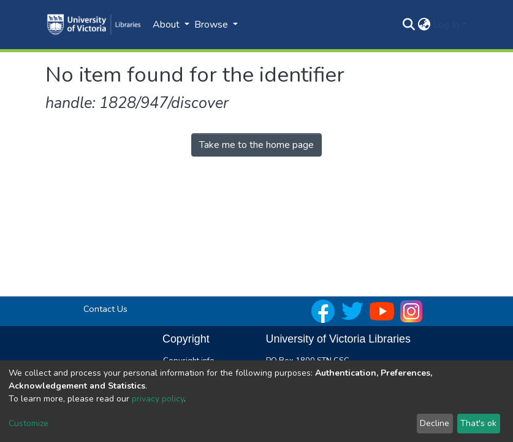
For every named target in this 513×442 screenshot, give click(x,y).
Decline (434, 423)
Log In (446, 24)
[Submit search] (408, 24)
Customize (28, 423)
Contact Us (105, 309)
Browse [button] (212, 24)
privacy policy (158, 399)
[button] (423, 24)
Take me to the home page (256, 145)
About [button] (167, 24)
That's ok (478, 423)
